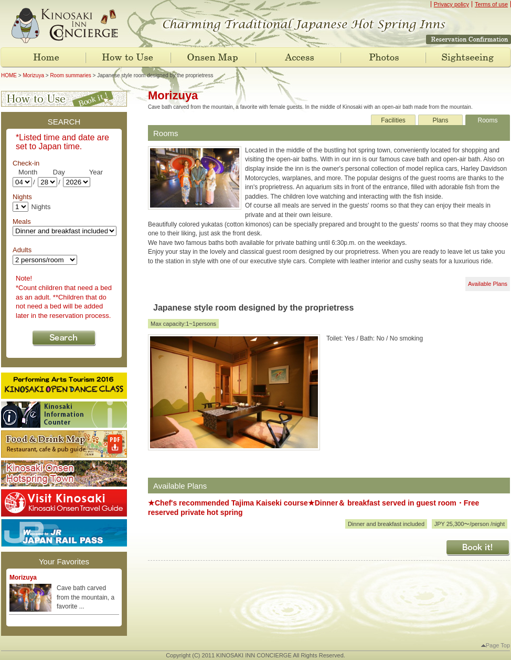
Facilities (393, 120)
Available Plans (487, 284)
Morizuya (33, 75)
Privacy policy (451, 4)
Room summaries (70, 75)
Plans (440, 120)
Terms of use (491, 4)
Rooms (487, 120)
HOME (9, 75)
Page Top (495, 645)
